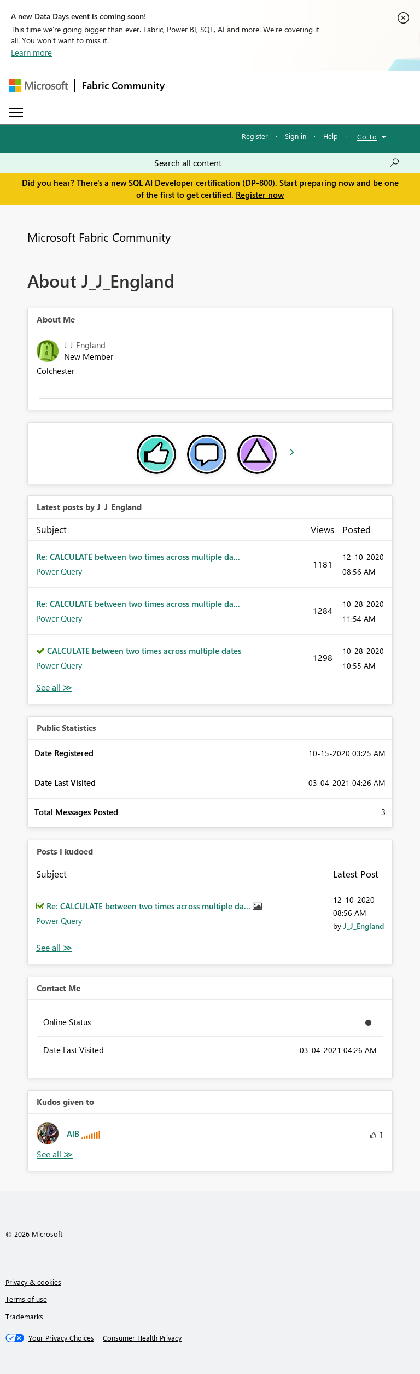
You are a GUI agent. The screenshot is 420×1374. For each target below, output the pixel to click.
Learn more (31, 52)
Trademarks (24, 1316)
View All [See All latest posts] (54, 687)
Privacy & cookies (33, 1282)
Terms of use (26, 1298)
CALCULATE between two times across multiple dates (144, 650)
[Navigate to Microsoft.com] (38, 85)
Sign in (295, 136)
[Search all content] (277, 163)
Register (255, 136)
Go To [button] (367, 136)
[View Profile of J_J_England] (363, 926)
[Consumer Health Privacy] (142, 1338)
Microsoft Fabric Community (99, 236)
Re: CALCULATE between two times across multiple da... (138, 556)
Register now (260, 194)
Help (330, 136)
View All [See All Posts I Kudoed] (54, 948)
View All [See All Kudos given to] (55, 1154)
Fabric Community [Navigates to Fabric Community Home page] (123, 85)
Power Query (59, 571)
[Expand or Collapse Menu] (16, 112)
